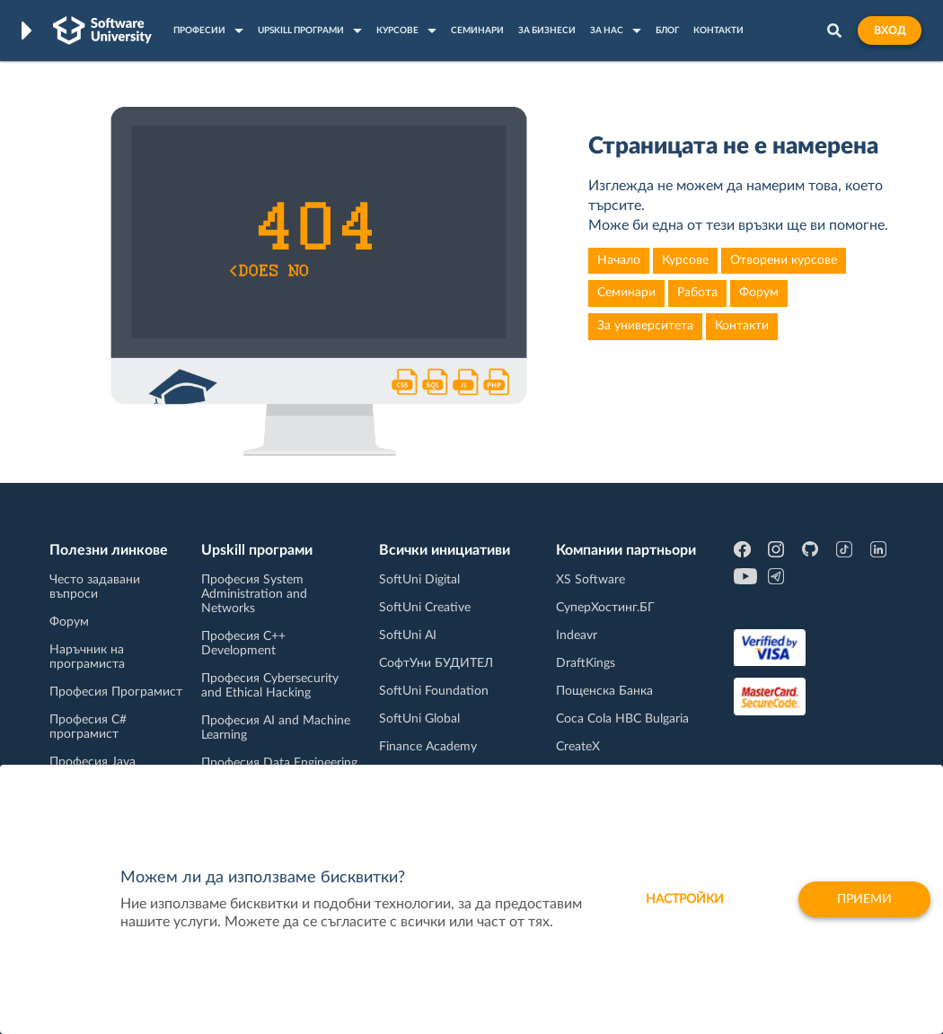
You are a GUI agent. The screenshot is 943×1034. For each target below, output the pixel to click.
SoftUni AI (407, 635)
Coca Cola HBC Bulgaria (622, 719)
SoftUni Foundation (434, 691)
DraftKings (585, 663)
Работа (697, 292)
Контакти (742, 326)
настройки (685, 899)
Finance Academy (428, 746)
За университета (645, 326)
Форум (759, 292)
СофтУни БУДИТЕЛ (436, 663)
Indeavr (576, 635)
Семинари (626, 292)
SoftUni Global (419, 719)
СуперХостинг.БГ (605, 607)
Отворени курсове (783, 260)
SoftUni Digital (419, 580)
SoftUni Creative (425, 607)
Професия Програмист (115, 692)
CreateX (578, 746)
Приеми (864, 899)
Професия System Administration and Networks (254, 594)
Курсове (685, 260)
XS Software (590, 580)
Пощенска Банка (604, 691)
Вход (889, 30)
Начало (618, 260)
